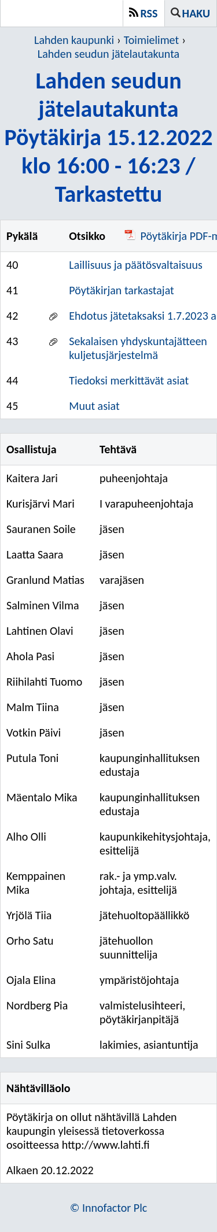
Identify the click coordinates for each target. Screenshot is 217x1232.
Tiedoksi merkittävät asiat (129, 380)
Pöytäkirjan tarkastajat (121, 290)
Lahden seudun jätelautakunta (108, 54)
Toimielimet (151, 40)
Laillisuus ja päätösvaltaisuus (136, 265)
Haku (196, 13)
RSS (149, 13)
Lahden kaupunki (74, 40)
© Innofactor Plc (109, 1208)
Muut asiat (94, 406)
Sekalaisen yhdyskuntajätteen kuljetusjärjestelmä (138, 348)
